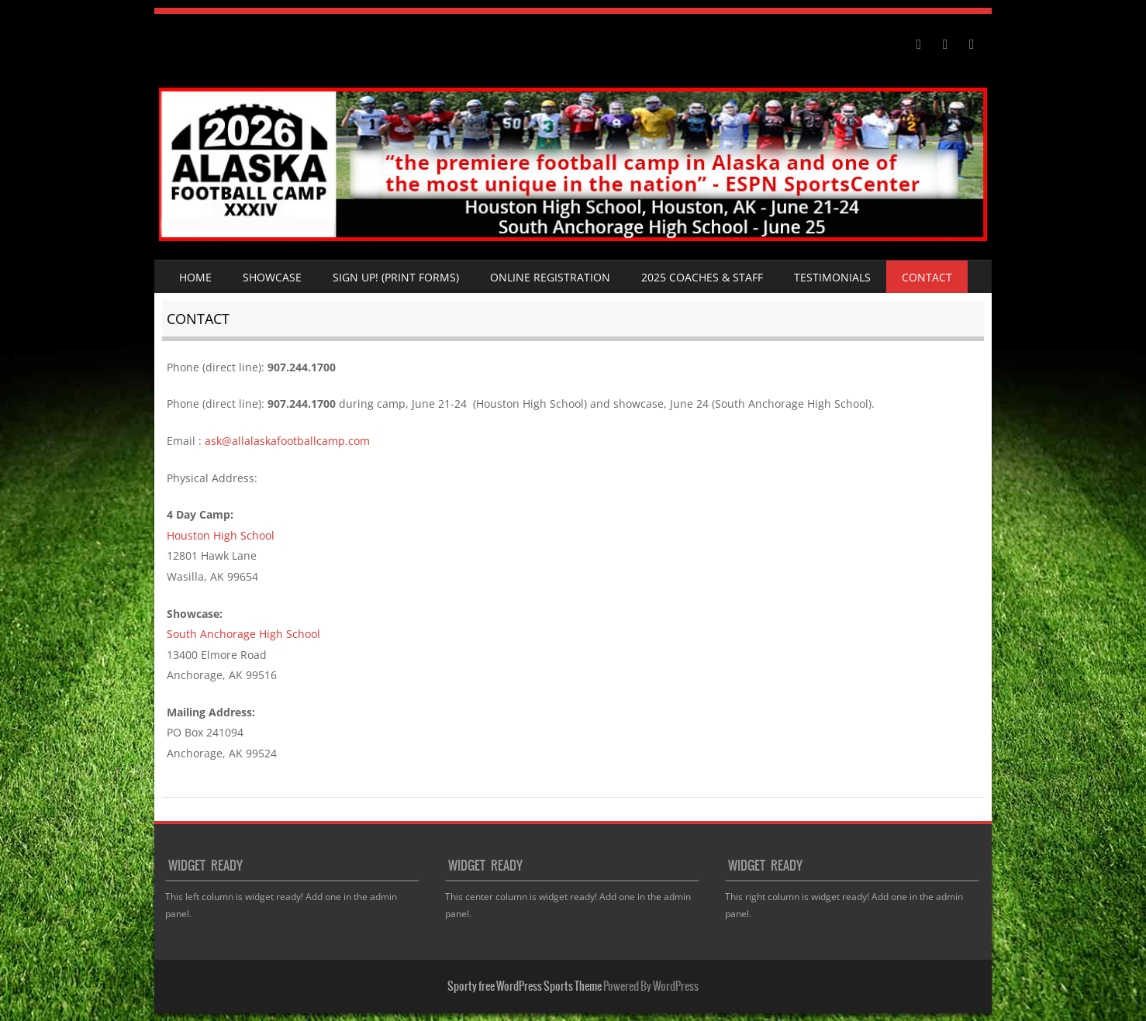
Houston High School (220, 535)
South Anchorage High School (243, 633)
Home (195, 277)
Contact (927, 277)
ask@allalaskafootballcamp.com (287, 440)
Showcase (272, 277)
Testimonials (832, 277)
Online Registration (550, 277)
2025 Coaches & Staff (702, 277)
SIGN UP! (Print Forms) (396, 277)
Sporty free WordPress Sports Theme (524, 986)
